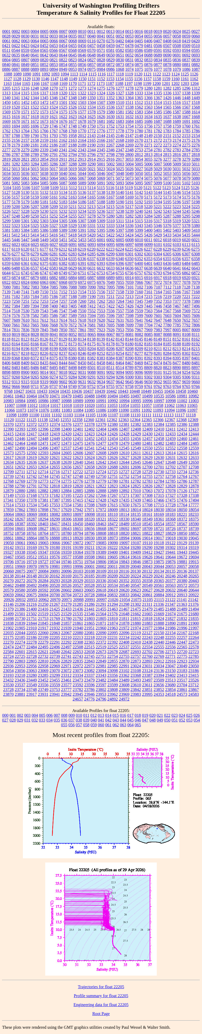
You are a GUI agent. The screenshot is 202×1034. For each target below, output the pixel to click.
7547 (63, 311)
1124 (175, 74)
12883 (54, 490)
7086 (63, 287)
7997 (167, 329)
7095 (111, 287)
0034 (63, 36)
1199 (147, 83)
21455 (101, 609)
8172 (63, 344)
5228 (25, 211)
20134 (158, 571)
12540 (78, 448)
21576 (112, 614)
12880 (20, 490)
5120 (138, 187)
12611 (135, 453)
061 (108, 725)
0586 (139, 50)
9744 (63, 386)
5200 (16, 206)
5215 (110, 206)
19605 (112, 557)
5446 (16, 240)
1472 (44, 102)
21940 (78, 628)
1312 (195, 88)
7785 (177, 325)
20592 (43, 590)
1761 (195, 126)
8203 (82, 348)
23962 (112, 694)
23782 (78, 689)
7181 (6, 296)
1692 (195, 121)
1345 (44, 97)
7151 (53, 292)
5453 (82, 240)
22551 (135, 647)
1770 (82, 131)
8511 (110, 367)
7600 (148, 315)
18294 (43, 519)
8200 (63, 348)
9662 (6, 386)
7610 (25, 320)
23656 (159, 685)
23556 (43, 685)
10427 (19, 391)
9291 (91, 377)
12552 (170, 448)
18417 (54, 524)
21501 (20, 614)
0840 (6, 64)
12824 (124, 486)
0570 (91, 50)
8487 (44, 367)
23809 (124, 689)
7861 (82, 329)
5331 (91, 225)
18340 (135, 519)
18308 (78, 519)
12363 (123, 419)
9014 (44, 372)
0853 (53, 64)
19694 (193, 557)
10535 (159, 396)
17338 (193, 495)
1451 (16, 102)
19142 (8, 547)
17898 (43, 509)
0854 (63, 64)
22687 (124, 651)
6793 (158, 273)
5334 (120, 225)
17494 (193, 500)
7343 (129, 301)
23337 (89, 675)
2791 (53, 154)
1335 (158, 93)
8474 (158, 363)
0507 (167, 45)
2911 (63, 159)
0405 (139, 41)
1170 (73, 83)
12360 (89, 419)
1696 (35, 126)
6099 (148, 244)
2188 (72, 145)
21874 (112, 623)
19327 (8, 552)
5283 (139, 216)
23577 (66, 685)
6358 (195, 258)
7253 (44, 301)
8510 (101, 367)
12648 (170, 462)
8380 (72, 358)
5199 (6, 206)
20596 (54, 590)
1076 (148, 69)
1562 (139, 107)
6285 (91, 254)
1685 (139, 121)
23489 (124, 680)
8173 (72, 344)
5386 (44, 230)
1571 (25, 112)
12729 (147, 472)
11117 (180, 415)
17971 (89, 509)
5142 (139, 192)
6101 (158, 244)
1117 (111, 74)
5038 (44, 173)
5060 (16, 178)
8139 (101, 339)
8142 (110, 339)
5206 (25, 206)
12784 (159, 481)
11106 (102, 415)
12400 (66, 429)
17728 (170, 505)
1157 (147, 79)
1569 (6, 112)
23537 (20, 685)
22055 (31, 633)
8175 (91, 344)
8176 (101, 344)
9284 (72, 377)
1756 (148, 126)
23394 (159, 675)
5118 (119, 187)
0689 (158, 55)
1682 (110, 121)
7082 (25, 287)
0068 (72, 41)
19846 (135, 561)
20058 (193, 566)
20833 (124, 595)
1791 (44, 135)
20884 (159, 595)
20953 (32, 599)
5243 (167, 211)
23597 (101, 685)
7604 (177, 315)
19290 (147, 547)
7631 (120, 320)
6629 (72, 268)
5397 (120, 230)
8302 (186, 353)
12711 (20, 472)
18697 (135, 528)
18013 (124, 509)
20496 (43, 585)
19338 (20, 552)
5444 (195, 235)
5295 (186, 216)
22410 (135, 642)
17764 (182, 505)
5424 (129, 235)
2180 (25, 145)
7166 (177, 292)
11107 (113, 415)
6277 (16, 254)
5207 (35, 206)
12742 (31, 476)
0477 (120, 45)
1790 (35, 135)
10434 (53, 391)
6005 (120, 240)
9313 (16, 382)
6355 (167, 258)
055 (64, 725)
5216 (120, 206)
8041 (54, 334)
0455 (72, 45)
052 (182, 720)
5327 (53, 225)
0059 (186, 36)
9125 (167, 372)
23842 (135, 689)
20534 (112, 585)
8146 (148, 339)
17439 (135, 500)
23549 (31, 685)
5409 (186, 230)
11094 (169, 410)
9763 (167, 386)
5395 (101, 230)
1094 (64, 74)
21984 (159, 628)
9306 (186, 377)
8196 (25, 348)
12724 (101, 472)
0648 (91, 55)
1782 (158, 131)
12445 (8, 438)
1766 (44, 131)
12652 (20, 467)
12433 (170, 434)
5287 (167, 216)
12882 (43, 490)
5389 (63, 230)
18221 (181, 514)
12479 (124, 443)
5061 (25, 178)
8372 (35, 358)
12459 (170, 438)
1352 (110, 97)
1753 (120, 126)
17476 (182, 500)
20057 (182, 566)
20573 (193, 585)
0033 (53, 36)
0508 (177, 45)
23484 (112, 680)
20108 (89, 571)
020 (152, 715)
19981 (54, 566)
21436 (78, 609)
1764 (25, 131)
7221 (186, 296)
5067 (82, 178)
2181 (35, 145)
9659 (186, 382)
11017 (55, 405)
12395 (31, 429)
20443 (193, 580)
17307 (135, 495)
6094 (101, 244)
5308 (91, 221)
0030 (25, 36)
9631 (82, 382)
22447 (182, 642)
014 (108, 715)
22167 (182, 633)
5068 (91, 178)
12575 (20, 453)
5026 (129, 169)
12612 (147, 453)
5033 (195, 169)
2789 (35, 154)
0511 (6, 50)
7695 (110, 325)
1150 (82, 79)
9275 (63, 377)
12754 (135, 476)
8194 (16, 348)
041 (101, 720)
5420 (91, 235)
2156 (16, 140)
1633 (139, 116)
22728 (31, 656)
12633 (193, 457)
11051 (101, 405)
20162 (54, 576)
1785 (186, 131)
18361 (159, 519)
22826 (54, 661)
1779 (129, 131)
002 (20, 715)
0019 (158, 31)
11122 (20, 419)
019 (145, 715)
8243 (72, 353)
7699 (129, 325)
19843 (124, 561)
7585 (44, 315)
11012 (32, 405)
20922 (193, 595)
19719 (31, 561)
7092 (101, 287)
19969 (20, 566)
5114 (91, 187)
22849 (101, 661)
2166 (101, 140)
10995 (136, 401)
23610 (135, 685)
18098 (89, 514)
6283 (72, 254)
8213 (177, 348)
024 (182, 715)
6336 (82, 258)
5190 (120, 202)
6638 (148, 268)
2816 (177, 154)
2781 (158, 150)
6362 (35, 263)
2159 (44, 140)
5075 (148, 178)
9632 (91, 382)
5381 (6, 230)
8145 (139, 339)
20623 (135, 590)
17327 (170, 495)
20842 (135, 595)
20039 (124, 566)
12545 (124, 448)
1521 (25, 107)
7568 (177, 311)
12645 (135, 462)
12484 (182, 443)
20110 (113, 571)
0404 (129, 41)
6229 (167, 249)
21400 (31, 609)
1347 (63, 97)
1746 (53, 126)
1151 (92, 79)
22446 (170, 642)
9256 (195, 372)
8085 (148, 334)
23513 (170, 680)
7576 (16, 315)
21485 (159, 609)
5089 (82, 183)
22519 (101, 647)
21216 (31, 604)
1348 (72, 97)
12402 (89, 429)
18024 (147, 509)
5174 (177, 197)
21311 (147, 604)
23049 (182, 666)
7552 (91, 311)
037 (71, 720)
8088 (167, 334)
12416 (20, 434)
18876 (43, 538)
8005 (177, 329)
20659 (8, 595)
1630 (110, 116)
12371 (20, 424)
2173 (167, 140)
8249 (91, 353)
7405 (72, 306)
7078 (186, 282)
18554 (159, 524)
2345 (101, 150)
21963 (112, 628)
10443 (123, 391)
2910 (53, 159)
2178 (6, 145)
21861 (78, 623)
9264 (25, 377)
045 (130, 720)
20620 (124, 590)
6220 (91, 249)
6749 (63, 273)
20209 (112, 576)
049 (160, 720)
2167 (110, 140)
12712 (31, 472)
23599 (112, 685)
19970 (31, 566)
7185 (44, 296)
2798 (110, 154)
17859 (8, 509)
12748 (78, 476)
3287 (63, 164)
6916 (148, 277)
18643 (66, 528)
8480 (186, 363)
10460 (192, 391)
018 (138, 715)
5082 (16, 183)
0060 (195, 36)
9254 (186, 372)
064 (130, 725)
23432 (8, 680)
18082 (55, 514)
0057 (167, 36)
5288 (177, 216)
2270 (139, 145)
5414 (35, 235)
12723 (89, 472)
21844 (31, 623)
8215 (195, 348)
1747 (63, 126)
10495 (124, 396)
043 (116, 720)
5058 (6, 178)
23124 (147, 670)
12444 (193, 434)
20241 (159, 576)
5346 (158, 225)
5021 (91, 169)
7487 (186, 306)
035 (57, 720)
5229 (35, 211)
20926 (9, 599)
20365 (159, 580)
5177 (6, 202)
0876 (148, 64)
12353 (65, 419)
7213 (129, 296)
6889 (110, 277)
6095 (111, 244)
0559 (25, 50)
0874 (129, 64)
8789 (129, 367)
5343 (139, 225)
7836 (25, 329)
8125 (35, 339)
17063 (147, 490)
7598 (129, 315)
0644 (63, 55)
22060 (43, 633)
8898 (6, 372)
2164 (82, 140)
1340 (6, 97)
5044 (82, 173)
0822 (63, 60)
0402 (120, 41)
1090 (27, 74)
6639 (158, 268)
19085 (101, 543)
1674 (53, 121)
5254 (63, 216)
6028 (63, 244)
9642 (120, 382)
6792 (148, 273)
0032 (44, 36)
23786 (89, 689)
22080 (78, 633)
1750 (91, 126)
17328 (182, 495)
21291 (101, 604)
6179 (53, 249)
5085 (44, 183)
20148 (31, 576)
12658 (89, 467)
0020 (167, 31)
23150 (170, 670)
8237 (63, 353)
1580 (110, 112)
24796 (101, 699)
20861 (147, 595)
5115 (101, 187)
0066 (53, 41)
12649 (182, 462)
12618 (20, 457)
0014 (120, 31)
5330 (82, 225)
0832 (139, 60)
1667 (186, 116)
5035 (16, 173)
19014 (147, 538)
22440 (159, 642)
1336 (167, 93)
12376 (66, 424)
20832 (112, 595)
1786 (195, 131)
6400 (139, 263)
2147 (129, 135)
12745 (54, 476)
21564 (101, 614)
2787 (16, 154)
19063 (32, 543)
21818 (147, 618)
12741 (20, 476)
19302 (170, 547)
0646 (82, 55)
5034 (6, 173)
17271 (124, 495)
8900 (25, 372)
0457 (91, 45)
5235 (91, 211)
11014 (44, 405)
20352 (124, 580)
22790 (8, 661)
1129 (26, 79)
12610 (124, 453)
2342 (72, 150)
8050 (63, 334)
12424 (101, 434)
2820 (16, 159)
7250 (16, 301)
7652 (186, 320)
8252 (101, 353)
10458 (181, 391)
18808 (101, 533)
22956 (31, 666)
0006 (53, 31)
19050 (8, 543)
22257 (182, 637)
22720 (182, 651)
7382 (6, 306)
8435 (44, 363)
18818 (112, 533)
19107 (136, 543)
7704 (148, 325)
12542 (101, 448)
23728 (8, 689)
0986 (110, 69)
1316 (35, 93)
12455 (124, 438)
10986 (43, 401)
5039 (53, 173)
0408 (167, 41)
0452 (44, 45)
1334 (148, 93)
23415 (193, 675)
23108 (135, 670)
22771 (170, 656)
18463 (101, 524)
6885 (82, 277)
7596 (110, 315)
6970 (72, 282)
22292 (66, 642)
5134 (63, 192)
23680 (170, 685)
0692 (186, 55)
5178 (16, 202)
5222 (167, 206)
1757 (158, 126)
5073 (129, 178)
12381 (124, 424)
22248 (159, 637)
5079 (186, 178)
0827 (91, 60)
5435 (186, 235)
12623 (78, 457)
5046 (101, 173)
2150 (158, 135)
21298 (124, 604)
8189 (186, 344)
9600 (53, 382)
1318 (53, 93)
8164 (16, 344)
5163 (72, 197)
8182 (139, 344)
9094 (120, 372)
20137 (193, 571)
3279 (186, 159)
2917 (120, 159)
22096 (124, 633)
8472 (148, 363)
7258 (72, 301)
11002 (182, 401)
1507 (101, 102)
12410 (159, 429)
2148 (139, 135)
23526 (193, 680)
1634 (148, 116)
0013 (110, 31)
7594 (91, 315)
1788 (16, 135)
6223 (110, 249)
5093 (120, 183)
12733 (170, 472)
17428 (101, 500)
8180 (129, 344)
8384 (110, 358)
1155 (129, 79)
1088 (8, 74)
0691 (177, 55)
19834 (112, 561)
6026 (44, 244)
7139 (6, 292)
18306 (66, 519)
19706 (8, 561)
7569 (186, 311)
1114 (83, 74)
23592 (78, 685)
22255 (170, 637)
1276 (110, 88)
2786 (6, 154)
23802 (101, 689)
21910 (31, 628)
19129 (181, 543)
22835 (78, 661)
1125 (185, 74)
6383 (72, 263)
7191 (101, 296)
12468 (31, 443)
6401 (148, 263)
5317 (158, 221)
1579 (101, 112)
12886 (89, 490)
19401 (124, 552)
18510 (135, 524)
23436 (20, 680)
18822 (147, 533)
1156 (138, 79)
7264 (120, 301)
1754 (129, 126)
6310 (16, 258)
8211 (158, 348)
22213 (78, 637)
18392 (31, 524)
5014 (25, 169)
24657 (78, 699)
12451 (78, 438)
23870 (8, 694)
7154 (82, 292)
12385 (170, 424)
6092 (82, 244)
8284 (167, 353)
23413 (182, 675)
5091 (101, 183)
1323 (91, 93)
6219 (82, 249)
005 (42, 715)
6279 (35, 254)
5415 (44, 235)
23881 (20, 694)
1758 (167, 126)
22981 (101, 666)
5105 (16, 187)
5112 (73, 187)
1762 (6, 131)
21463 (112, 609)
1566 (177, 107)
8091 (177, 334)
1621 (53, 116)
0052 (120, 36)
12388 (193, 424)
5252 (53, 216)
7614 (63, 320)
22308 (78, 642)
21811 (124, 618)
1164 (17, 83)
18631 (54, 528)
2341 (63, 150)
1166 (35, 83)
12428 (124, 434)
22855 (112, 661)
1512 (139, 102)
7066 (139, 282)
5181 (44, 202)
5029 (158, 169)
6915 (139, 277)
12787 (193, 481)
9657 (177, 382)
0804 (6, 60)
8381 (82, 358)
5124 (176, 187)
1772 (91, 131)
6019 (177, 240)
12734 (182, 472)
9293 (101, 377)
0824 (82, 60)
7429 (139, 306)
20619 (112, 590)
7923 (101, 329)
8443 (53, 363)
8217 (16, 353)
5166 (101, 197)
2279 (25, 150)
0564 (35, 50)
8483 (16, 367)
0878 (167, 64)
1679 (91, 121)
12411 (170, 429)
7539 (35, 311)
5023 (101, 169)
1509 (110, 102)
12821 (89, 486)
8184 (158, 344)
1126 (194, 74)
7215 (148, 296)
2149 (148, 135)
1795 (63, 135)
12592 (31, 453)
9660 (195, 382)
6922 (6, 282)
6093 (92, 244)
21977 (147, 628)
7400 (53, 306)
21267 (54, 604)
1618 (35, 116)
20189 (101, 576)
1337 (177, 93)
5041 (72, 173)
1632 (129, 116)
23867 (193, 689)
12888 (101, 490)
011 (86, 715)
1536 (110, 107)
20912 (170, 595)
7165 (167, 292)
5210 (63, 206)
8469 (139, 363)
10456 (169, 391)
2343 (82, 150)
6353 (148, 258)
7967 (139, 329)
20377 (170, 580)
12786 (182, 481)
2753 (139, 150)
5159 (35, 197)
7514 (6, 311)
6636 (129, 268)
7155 (91, 292)
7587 (63, 315)
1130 (36, 79)
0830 (120, 60)
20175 (78, 576)
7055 (120, 282)
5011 (195, 164)
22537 (124, 647)
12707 (182, 467)
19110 (147, 543)
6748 (53, 273)
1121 (147, 74)
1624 (82, 116)
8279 (148, 353)
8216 (6, 353)
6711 (16, 273)
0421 (6, 45)
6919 (177, 277)
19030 (182, 538)
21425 (54, 609)
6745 (25, 273)
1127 (8, 79)
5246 (195, 211)
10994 (124, 401)
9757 (120, 386)
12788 (8, 486)
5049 (129, 173)
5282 (129, 216)
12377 (78, 424)
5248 (16, 216)
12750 (101, 476)
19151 (20, 547)
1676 (63, 121)
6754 (110, 273)
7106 (148, 287)
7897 (91, 329)
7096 (120, 287)
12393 (20, 429)
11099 (23, 415)
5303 (44, 221)
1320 (63, 93)
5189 (110, 202)
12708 (193, 467)
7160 (139, 292)
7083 (35, 287)
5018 (63, 169)
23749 (43, 689)
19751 (78, 561)
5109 (54, 187)
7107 (158, 287)
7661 (16, 325)
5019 (72, 169)
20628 (159, 590)
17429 (112, 500)
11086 (101, 410)
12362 (112, 419)
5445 (6, 240)
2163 (72, 140)
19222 (112, 547)
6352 (139, 258)
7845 (44, 329)
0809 (35, 60)
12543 (112, 448)
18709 (147, 528)
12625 (101, 457)
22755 (124, 656)
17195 (66, 495)
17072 (159, 490)
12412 (182, 429)
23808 (112, 689)
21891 (182, 623)
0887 (16, 69)
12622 (66, 457)
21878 (124, 623)
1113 (74, 74)
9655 (167, 382)
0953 (72, 69)
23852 (159, 689)
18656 (89, 528)
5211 (72, 206)
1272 (72, 88)
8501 (91, 367)
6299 (110, 254)
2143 (91, 135)
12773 (43, 481)
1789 (25, 135)
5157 (16, 197)
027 (5, 720)
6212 (63, 249)
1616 (16, 116)
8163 (6, 344)
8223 (35, 353)
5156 (6, 197)
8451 (91, 363)
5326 (44, 225)
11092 (147, 410)
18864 (31, 538)
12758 (170, 476)
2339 (44, 150)
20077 (32, 571)
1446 (177, 97)
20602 (66, 590)
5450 (53, 240)
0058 (177, 36)
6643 (195, 268)
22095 (112, 633)
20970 (55, 599)
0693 (195, 55)
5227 (16, 211)
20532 (101, 585)
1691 (186, 121)
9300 (129, 377)
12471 (43, 443)
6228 (157, 249)
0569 (82, 50)
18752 (8, 533)
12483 (170, 443)
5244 (177, 211)
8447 (72, 363)
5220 (148, 206)
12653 (31, 467)
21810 (112, 618)
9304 (167, 377)
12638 (54, 462)
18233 (193, 514)
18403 (43, 524)
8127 (53, 339)
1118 (120, 74)
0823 (72, 60)
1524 (53, 107)
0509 (186, 45)
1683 (120, 121)
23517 (182, 680)
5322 (6, 225)
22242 (135, 637)
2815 (167, 154)
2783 (177, 150)
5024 (110, 169)
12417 (31, 434)
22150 (159, 633)
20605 (89, 590)
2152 (177, 135)
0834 (158, 60)
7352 (158, 301)
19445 (193, 552)
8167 (44, 344)
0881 (186, 64)
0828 (101, 60)
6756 (129, 273)
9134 (177, 372)
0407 (158, 41)
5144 (158, 192)
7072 (158, 282)
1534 (91, 107)
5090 (91, 183)
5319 (177, 221)
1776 (101, 131)
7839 (35, 329)
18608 (31, 528)
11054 (124, 405)
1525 (63, 107)
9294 (110, 377)
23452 (43, 680)
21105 (148, 599)
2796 (91, 154)
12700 (147, 467)
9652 (158, 382)
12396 (43, 429)
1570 (16, 112)
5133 (53, 192)
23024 (135, 666)
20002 (101, 566)
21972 (124, 628)
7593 (82, 315)
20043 (147, 566)
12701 (159, 467)
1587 (177, 112)
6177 (44, 249)
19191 (66, 547)
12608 (101, 453)
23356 (112, 675)
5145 (167, 192)
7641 (139, 320)
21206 (20, 604)
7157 (110, 292)
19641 (159, 557)
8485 (25, 367)
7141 (25, 292)
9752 (91, 386)
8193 (6, 348)
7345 (139, 301)
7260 (82, 301)
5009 (177, 164)
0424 (35, 45)
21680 (193, 614)
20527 (78, 585)
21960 (101, 628)
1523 (44, 107)
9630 (72, 382)
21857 (66, 623)
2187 (63, 145)
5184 (72, 202)
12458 (159, 438)
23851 (147, 689)
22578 (193, 647)
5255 (72, 216)
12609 (112, 453)
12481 (147, 443)
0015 (129, 31)
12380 (112, 424)
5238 (120, 211)
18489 (124, 524)
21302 (135, 604)
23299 (54, 675)
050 (167, 720)
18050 (182, 509)
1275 (101, 88)
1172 (91, 83)
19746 (66, 561)
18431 (66, 524)
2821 (25, 159)
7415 (101, 306)
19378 (89, 552)
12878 (193, 486)
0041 (101, 36)
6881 (44, 277)
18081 (43, 514)
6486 (6, 268)
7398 (44, 306)
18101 (101, 514)
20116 (124, 571)
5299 (6, 221)
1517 (186, 102)
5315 (139, 221)
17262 (89, 495)
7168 (195, 292)
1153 (110, 79)
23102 (124, 670)
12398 (54, 429)
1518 (195, 102)
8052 (73, 334)
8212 (167, 348)
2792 (63, 154)
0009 (72, 31)
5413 (25, 235)
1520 (16, 107)
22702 (147, 651)
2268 (120, 145)
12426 (112, 434)
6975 (91, 282)
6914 (129, 277)
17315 (159, 495)
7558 (129, 311)
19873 (147, 561)
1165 (26, 83)
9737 (53, 386)
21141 (181, 599)
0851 (35, 64)
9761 (148, 386)
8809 (148, 367)
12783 (147, 481)
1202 (175, 83)
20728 (89, 595)
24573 (182, 694)
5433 (167, 235)
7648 (167, 320)
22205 (54, 637)
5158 (25, 197)
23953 (101, 694)
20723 (78, 595)
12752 (124, 476)
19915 (193, 561)
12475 (78, 443)
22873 (135, 661)
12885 (78, 490)
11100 (34, 415)
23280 (31, 675)
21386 (20, 609)
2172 (158, 140)
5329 (72, 225)
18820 (124, 533)
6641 (177, 268)
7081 (16, 287)
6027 (54, 244)
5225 (195, 206)
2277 (6, 150)
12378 (89, 424)
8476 (167, 363)
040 (93, 720)
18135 (135, 514)
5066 (72, 178)
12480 (135, 443)
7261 (91, 301)
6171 (34, 249)
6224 (119, 249)
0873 (120, 64)
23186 (193, 670)
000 (5, 715)
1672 (35, 121)
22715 (170, 651)
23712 (193, 685)
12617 (8, 457)
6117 (6, 249)
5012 (6, 169)
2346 (110, 150)
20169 (66, 576)
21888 (159, 623)
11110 (135, 415)
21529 (66, 614)
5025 (120, 169)
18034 (170, 509)
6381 (53, 263)
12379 (101, 424)
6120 (25, 249)
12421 (78, 434)
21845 (43, 623)
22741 (66, 656)
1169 (63, 83)
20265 (193, 576)
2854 (44, 159)
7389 (25, 306)
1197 (128, 83)
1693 (6, 126)
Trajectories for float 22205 (101, 987)
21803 (89, 618)
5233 (72, 211)
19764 (89, 561)
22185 (20, 637)
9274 (53, 377)
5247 (6, 216)
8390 (129, 358)
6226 (138, 249)
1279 (139, 88)
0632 (6, 55)
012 (93, 715)
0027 (195, 31)
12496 (43, 448)
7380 (195, 301)
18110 (113, 514)
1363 (120, 97)
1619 (44, 116)
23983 (135, 694)
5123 (166, 187)
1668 (195, 116)
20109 (101, 571)
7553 (101, 311)
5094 (129, 183)
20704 (66, 595)
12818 (54, 486)
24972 (124, 699)
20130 (135, 571)
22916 (170, 661)
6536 (25, 268)
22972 (78, 666)
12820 (78, 486)
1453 (35, 102)
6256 (186, 249)
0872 (110, 64)
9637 (110, 382)
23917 (31, 694)
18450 (78, 524)
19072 (78, 543)
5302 (35, 221)
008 (64, 715)
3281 (6, 164)
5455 (91, 240)
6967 (53, 282)
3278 (177, 159)
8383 (101, 358)
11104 (79, 415)
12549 (135, 448)
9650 (148, 382)
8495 (53, 367)
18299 (54, 519)
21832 (182, 618)
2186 (53, 145)
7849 (53, 329)
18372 (182, 519)
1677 (72, 121)
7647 (158, 320)
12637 (43, 462)
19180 (54, 547)
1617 (25, 116)
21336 (158, 604)
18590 (193, 524)
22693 (135, 651)
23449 (31, 680)
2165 (91, 140)
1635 (158, 116)
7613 (53, 320)
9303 (158, 377)
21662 (135, 614)
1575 (63, 112)
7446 (158, 306)
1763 (16, 131)
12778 (89, 481)
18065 (20, 514)
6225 (129, 249)
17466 (159, 500)
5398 (129, 230)
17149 (8, 495)
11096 (181, 410)
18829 (170, 533)
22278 (31, 642)
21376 (193, 604)
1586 (167, 112)
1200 (156, 83)
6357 (186, 258)
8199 (53, 348)
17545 (43, 505)
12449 (54, 438)
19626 (147, 557)
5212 (82, 206)
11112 (158, 415)
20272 (20, 580)
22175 (8, 637)
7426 (129, 306)
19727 (43, 561)
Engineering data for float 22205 (101, 1004)
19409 (135, 552)
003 (27, 715)
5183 (63, 202)
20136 (181, 571)
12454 (112, 438)
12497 (54, 448)
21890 (170, 623)
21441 (89, 609)
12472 (54, 443)
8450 (82, 363)
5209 (53, 206)
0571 (101, 50)
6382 (63, 263)
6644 (6, 273)
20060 (8, 571)
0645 (72, 55)
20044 (159, 566)
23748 (31, 689)
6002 (110, 240)
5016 (44, 169)
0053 (129, 36)
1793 (53, 135)
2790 (44, 154)
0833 (148, 60)
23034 (159, 666)
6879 (35, 277)
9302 (148, 377)
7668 (53, 325)
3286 (53, 164)
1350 (91, 97)
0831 (129, 60)
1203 (185, 83)
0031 (35, 36)
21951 (89, 628)
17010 (135, 490)
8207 (120, 348)
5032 (186, 169)
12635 (20, 462)
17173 (43, 495)
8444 (63, 363)
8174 (82, 344)
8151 (167, 339)
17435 (124, 500)
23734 (20, 689)
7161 (148, 292)
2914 (91, 159)
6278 (25, 254)
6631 (91, 268)
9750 (82, 386)
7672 (72, 325)
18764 (43, 533)
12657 (78, 467)
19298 (159, 547)
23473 (78, 680)
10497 (135, 396)
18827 (159, 533)
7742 (158, 325)
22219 (101, 637)
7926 (110, 329)
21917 (43, 628)
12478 (112, 443)
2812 (139, 154)
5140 (120, 192)
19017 (159, 538)
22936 (8, 666)
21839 (20, 623)
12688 (112, 467)
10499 (147, 396)
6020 (186, 240)
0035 (72, 36)
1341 (16, 97)
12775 (66, 481)
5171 (148, 197)
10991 (101, 401)
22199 (43, 637)
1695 (25, 126)
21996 (182, 628)
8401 (195, 358)
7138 (195, 287)
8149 (158, 339)
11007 (9, 405)
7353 (167, 301)
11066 (9, 410)
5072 (120, 178)
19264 (124, 547)
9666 (16, 386)
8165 (25, 344)
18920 (78, 538)
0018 (148, 31)
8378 (63, 358)
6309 (6, 258)
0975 (91, 69)
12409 (147, 429)
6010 (139, 240)
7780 (167, 325)
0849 (25, 64)
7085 (54, 287)
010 (79, 715)
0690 (167, 55)
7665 (35, 325)
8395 (177, 358)
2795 (82, 154)
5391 (82, 230)
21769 (54, 618)
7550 (82, 311)
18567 (182, 524)
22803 (20, 661)
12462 (8, 443)
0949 (63, 69)
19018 (170, 538)
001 (12, 715)
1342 (25, 97)
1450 (6, 102)
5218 (139, 206)
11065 (192, 405)
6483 (177, 263)
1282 (167, 88)
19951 (8, 566)
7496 (195, 306)
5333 (110, 225)
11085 (89, 410)
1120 (138, 74)
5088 (72, 183)
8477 (177, 363)
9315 (25, 382)
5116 (110, 187)
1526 (72, 107)
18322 (112, 519)
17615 (112, 505)
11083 (67, 410)
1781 (148, 131)
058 (86, 725)
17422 (89, 500)
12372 (31, 424)
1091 (36, 74)
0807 (25, 60)
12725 (112, 472)
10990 (89, 401)
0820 (44, 60)
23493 (135, 680)
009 (71, 715)
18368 (170, 519)
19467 (8, 557)
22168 (193, 633)
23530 (8, 685)
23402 (170, 675)
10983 (8, 401)
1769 (72, 131)
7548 (72, 311)
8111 (196, 334)
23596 (89, 685)
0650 (110, 55)
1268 (44, 88)
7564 (158, 311)
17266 (101, 495)
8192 (195, 344)
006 (49, 715)
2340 (53, 150)
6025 (35, 244)
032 (35, 720)
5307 (82, 221)
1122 (157, 74)
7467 (177, 306)
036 (64, 720)
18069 (32, 514)
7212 (120, 296)
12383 (147, 424)
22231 (112, 637)
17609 (101, 505)
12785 (170, 481)
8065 (92, 334)
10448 (134, 391)
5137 (91, 192)
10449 (146, 391)
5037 (35, 173)
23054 (8, 670)
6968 (63, 282)
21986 (170, 628)
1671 (25, 121)
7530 (25, 311)
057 (79, 725)
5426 (148, 235)
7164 (158, 292)
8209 (139, 348)
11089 (112, 410)
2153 (186, 135)
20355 (135, 580)
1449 (195, 97)
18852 (193, 533)
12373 (43, 424)
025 (189, 715)
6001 (101, 240)
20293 (54, 580)
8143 (120, 339)
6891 (120, 277)
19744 (54, 561)
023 (174, 715)
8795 (139, 367)
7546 (53, 311)
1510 (120, 102)
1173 (101, 83)
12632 (182, 457)
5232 (63, 211)
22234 (124, 637)
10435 (65, 391)
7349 (148, 301)
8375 (53, 358)
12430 (147, 434)
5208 (44, 206)
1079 (177, 69)
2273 (167, 145)
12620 (43, 457)
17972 (101, 509)
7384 (16, 306)
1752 (110, 126)
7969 (148, 329)
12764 (182, 476)
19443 (182, 552)
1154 (119, 79)
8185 (167, 344)
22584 (8, 651)
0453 (53, 45)
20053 (170, 566)
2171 (148, 140)
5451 (63, 240)
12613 (159, 453)
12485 (193, 443)
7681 (91, 325)
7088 (73, 287)
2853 (35, 159)
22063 (54, 633)
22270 (8, 642)
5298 (195, 216)
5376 (167, 225)
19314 (182, 547)
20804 (101, 595)
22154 (170, 633)
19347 (43, 552)
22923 (182, 661)
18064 (8, 514)
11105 (90, 415)
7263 (110, 301)
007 (57, 715)
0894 (53, 69)
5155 (195, 192)
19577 (66, 557)
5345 (148, 225)
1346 (53, 97)
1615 (6, 116)
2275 (186, 145)
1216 (25, 88)
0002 (16, 31)
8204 (91, 348)
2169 (129, 140)
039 (86, 720)
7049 (110, 282)
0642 (44, 55)
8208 (129, 348)
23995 (147, 694)
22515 (89, 647)
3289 (82, 164)
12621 (54, 457)
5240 (139, 211)
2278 (16, 150)
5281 (120, 216)
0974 (82, 69)
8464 (120, 363)
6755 (120, 273)
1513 (148, 102)
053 (189, 720)
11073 (21, 410)
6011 (148, 240)
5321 (195, 221)
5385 (35, 230)
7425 (120, 306)
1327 (120, 93)
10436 (77, 391)
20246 (170, 576)
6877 (25, 277)
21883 (147, 623)
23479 (89, 680)
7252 (35, 301)
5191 (129, 202)
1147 (54, 79)
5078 (177, 178)
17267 (112, 495)
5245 (186, 211)
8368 (16, 358)
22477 (20, 647)
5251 (44, 216)
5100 (167, 183)
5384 (25, 230)
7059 (129, 282)
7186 (53, 296)
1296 (186, 88)
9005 (35, 372)
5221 (158, 206)
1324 (101, 93)
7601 (158, 315)
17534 (31, 505)
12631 (170, 457)
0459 (110, 45)
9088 (91, 372)
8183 (148, 344)
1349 (82, 97)
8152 (177, 339)
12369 (193, 419)
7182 (16, 296)
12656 (66, 467)
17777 (193, 505)
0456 (82, 45)
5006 (148, 164)
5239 (129, 211)
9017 (53, 372)
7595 (101, 315)
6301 (129, 254)
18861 (8, 538)
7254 (53, 301)
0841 (16, 64)
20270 (8, 580)
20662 (20, 595)
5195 (167, 202)
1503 (82, 102)
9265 (35, 377)
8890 (177, 367)
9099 (148, 372)
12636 (31, 462)
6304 (158, 254)
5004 (129, 164)
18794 (78, 533)
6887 (91, 277)
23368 (135, 675)
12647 (159, 462)
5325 (35, 225)
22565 (182, 647)
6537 (35, 268)
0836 (177, 60)
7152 (63, 292)
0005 (44, 31)
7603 (167, 315)
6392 (91, 263)
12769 (20, 481)
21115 (159, 599)
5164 (82, 197)
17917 (54, 509)
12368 (181, 419)
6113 (186, 244)
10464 (31, 396)
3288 (72, 164)
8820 (158, 367)
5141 (129, 192)
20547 (135, 585)
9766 (195, 386)
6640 (167, 268)
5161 (53, 197)
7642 (148, 320)
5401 (158, 230)
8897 (195, 367)
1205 (6, 88)
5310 (110, 221)
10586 (170, 396)
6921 (195, 277)
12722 (78, 472)
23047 (170, 666)
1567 (186, 107)
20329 (78, 580)
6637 (139, 268)
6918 (167, 277)
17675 (135, 505)
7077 (177, 282)
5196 (177, 202)
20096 (66, 571)
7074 (167, 282)
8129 (63, 339)
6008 (129, 240)
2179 (16, 145)
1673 (44, 121)
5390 (72, 230)
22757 (135, 656)
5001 (101, 164)
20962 (43, 599)
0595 (195, 50)
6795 (177, 273)
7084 (44, 287)
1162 (194, 79)
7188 (72, 296)
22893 (147, 661)
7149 (35, 292)
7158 (120, 292)
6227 (148, 249)
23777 (66, 689)
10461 (8, 396)
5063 (44, 178)
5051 (148, 173)
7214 (139, 296)
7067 (148, 282)
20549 (147, 585)
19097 (124, 543)
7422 (110, 306)
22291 (54, 642)
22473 (193, 642)
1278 (129, 88)
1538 (129, 107)
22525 (112, 647)
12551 (159, 448)
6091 (73, 244)
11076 (44, 410)
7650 (177, 320)
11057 (147, 405)
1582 (129, 112)
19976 (43, 566)
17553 (54, 505)
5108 (45, 187)
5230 (44, 211)
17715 (159, 505)
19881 (182, 561)
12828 (170, 486)
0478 (129, 45)
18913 (66, 538)
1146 (45, 79)
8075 (120, 334)
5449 (44, 240)
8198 (44, 348)
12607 (89, 453)
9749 (72, 386)
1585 (158, 112)
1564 (158, 107)
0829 (110, 60)
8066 (101, 334)
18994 (124, 538)
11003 (193, 401)
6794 (167, 273)
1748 (72, 126)
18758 (20, 533)
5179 (25, 202)
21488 (170, 609)
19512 (31, 557)
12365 (147, 419)
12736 (193, 472)
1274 (91, 88)
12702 (170, 467)
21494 (193, 609)
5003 (120, 164)
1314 (16, 93)
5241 (148, 211)
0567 (63, 50)
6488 (16, 268)
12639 (66, 462)
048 (152, 720)
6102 (167, 244)
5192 (139, 202)
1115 (92, 74)
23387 (147, 675)
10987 (55, 401)
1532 (82, 107)
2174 (177, 140)
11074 (32, 410)
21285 (78, 604)
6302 (139, 254)
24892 (112, 699)
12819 (66, 486)
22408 (124, 642)
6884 (72, 277)
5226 (6, 211)
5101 (177, 183)
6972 (82, 282)
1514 (158, 102)
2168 (120, 140)
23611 (147, 685)
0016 (139, 31)
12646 (147, 462)
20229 (147, 576)
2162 (63, 140)
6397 (129, 263)
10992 (113, 401)
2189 (82, 145)
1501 (63, 102)
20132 (147, 571)
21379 (8, 609)
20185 (89, 576)
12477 (101, 443)
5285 (158, 216)
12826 (147, 486)
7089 (82, 287)
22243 (147, 637)
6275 (195, 249)
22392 (112, 642)
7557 (120, 311)
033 (42, 720)
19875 (159, 561)
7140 (16, 292)
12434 (182, 434)
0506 (158, 45)
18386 (8, 524)
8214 (186, 348)
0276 (110, 41)
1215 (16, 88)
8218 (25, 353)
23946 (89, 694)
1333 (139, 93)
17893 (31, 509)
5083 (25, 183)
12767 (193, 476)
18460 (89, 524)
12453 (101, 438)
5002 (110, 164)
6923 (16, 282)
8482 (6, 367)
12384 (159, 424)
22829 (66, 661)
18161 (147, 514)
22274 (20, 642)
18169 (158, 514)
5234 (82, 211)
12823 (112, 486)
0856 (82, 64)
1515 (167, 102)
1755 (139, 126)
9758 (129, 386)
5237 (110, 211)
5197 (186, 202)
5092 (110, 183)
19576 (54, 557)
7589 (72, 315)
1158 (157, 79)
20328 (66, 580)
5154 (186, 192)
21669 (159, 614)
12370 (8, 424)
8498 (72, 367)
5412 (16, 235)
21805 (101, 618)
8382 (91, 358)
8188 (177, 344)
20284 (43, 580)
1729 (44, 126)
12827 (159, 486)
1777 (110, 131)
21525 (54, 614)
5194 (158, 202)
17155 (20, 495)
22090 (101, 633)
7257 (63, 301)
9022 (72, 372)
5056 (186, 173)
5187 (91, 202)
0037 (82, 36)
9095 (129, 372)
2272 (158, 145)
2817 (186, 154)
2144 (101, 135)
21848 (54, 623)
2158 (35, 140)
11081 (55, 410)
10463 (20, 396)
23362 (124, 675)
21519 (43, 614)
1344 (35, 97)
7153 (72, 292)
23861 (182, 689)
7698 (120, 325)
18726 (170, 528)
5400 (148, 230)
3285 (44, 164)
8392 (148, 358)
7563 (148, 311)
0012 (101, 31)
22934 (193, 661)
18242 (8, 519)
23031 (147, 666)
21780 (66, 618)
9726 (44, 386)
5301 (25, 221)
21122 (170, 599)
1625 (91, 116)
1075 (139, 69)
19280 (135, 547)
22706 (159, 651)
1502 (72, 102)
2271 (148, 145)
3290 (91, 164)
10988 (66, 401)
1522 (35, 107)
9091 (101, 372)
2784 (186, 150)
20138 (8, 576)
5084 (35, 183)
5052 (158, 173)
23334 (78, 675)
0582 (120, 50)
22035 (8, 633)
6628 (63, 268)
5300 (16, 221)
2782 (167, 150)
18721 (159, 528)
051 (174, 720)
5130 (25, 192)
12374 (54, 424)
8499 (82, 367)
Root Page (101, 1013)
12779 (101, 481)
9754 (101, 386)
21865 (89, 623)
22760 (147, 656)
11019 (78, 405)
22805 (31, 661)
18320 (89, 519)
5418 (72, 235)
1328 (129, 93)
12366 (158, 419)
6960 (35, 282)
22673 (101, 651)
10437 (88, 391)
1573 (44, 112)
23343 (101, 675)
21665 (147, 614)
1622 (63, 116)
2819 (6, 159)
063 (123, 725)
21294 (112, 604)
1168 (54, 83)
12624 (89, 457)
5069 (101, 178)
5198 (195, 202)
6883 (63, 277)
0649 (101, 55)
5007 (158, 164)
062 (116, 725)
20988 (78, 599)
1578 (91, 112)
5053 (167, 173)
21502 (31, 614)
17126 (182, 490)
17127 (193, 490)
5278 (91, 216)
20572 (182, 585)
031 (27, 720)
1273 (82, 88)
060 (101, 725)
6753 (101, 273)
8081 (129, 334)
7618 (82, 320)
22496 (54, 647)
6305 (167, 254)
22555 (159, 647)
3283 (25, 164)
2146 (120, 135)
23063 (31, 670)
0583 (129, 50)
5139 (110, 192)
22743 (78, 656)
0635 (16, 55)
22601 (20, 651)
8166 (35, 344)
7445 (148, 306)
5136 (82, 192)
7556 (110, 311)
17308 (147, 495)
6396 (120, 263)
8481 (195, 363)
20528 (89, 585)
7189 (82, 296)
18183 (170, 514)
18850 (182, 533)
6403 (158, 263)
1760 (186, 126)
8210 (148, 348)
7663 (25, 325)
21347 (170, 604)
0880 (177, 64)
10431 (30, 391)
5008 (167, 164)
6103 (177, 244)
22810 (43, 661)
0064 (35, 41)
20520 (54, 585)
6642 (186, 268)
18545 (147, 524)
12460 (182, 438)
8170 (53, 344)
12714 (43, 472)
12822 (101, 486)
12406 (112, 429)
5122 (157, 187)
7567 (167, 311)
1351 (101, 97)
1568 (195, 107)
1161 (185, 79)
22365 (89, 642)
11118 (191, 415)
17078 (170, 490)
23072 (66, 670)
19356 (54, 552)
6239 (176, 249)
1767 (53, 131)
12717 (66, 472)
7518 (16, 311)
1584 (148, 112)
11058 (158, 405)
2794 (72, 154)
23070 (54, 670)
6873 (6, 277)
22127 (147, 633)
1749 (82, 126)
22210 (66, 637)
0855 (72, 64)
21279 (66, 604)
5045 (91, 173)
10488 (89, 396)
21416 (43, 609)
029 (20, 720)
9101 (158, 372)
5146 (177, 192)
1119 (129, 74)
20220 (124, 576)
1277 (120, 88)
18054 (193, 509)
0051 (110, 36)
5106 (26, 187)
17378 (31, 500)
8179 (120, 344)
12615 (182, 453)
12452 (89, 438)
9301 (139, 377)
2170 (139, 140)
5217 (129, 206)
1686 (148, 121)
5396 (110, 230)
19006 (135, 538)
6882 (53, 277)
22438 (147, 642)
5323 (16, 225)
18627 (43, 528)
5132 (44, 192)
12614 (170, 453)
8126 (44, 339)
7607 (6, 320)
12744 (43, 476)
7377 (177, 301)
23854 (170, 689)
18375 (193, 519)
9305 (177, 377)
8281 (158, 353)
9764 (177, 386)
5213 (91, 206)
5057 (195, 173)
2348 (129, 150)
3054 (139, 159)
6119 (16, 249)
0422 (16, 45)
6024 (25, 244)
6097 (129, 244)
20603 (78, 590)
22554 (147, 647)
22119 (135, 633)
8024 (25, 334)
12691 (124, 467)
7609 (16, 320)
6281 (53, 254)
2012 (82, 135)
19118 (159, 543)
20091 (55, 571)
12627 (124, 457)
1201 (166, 83)
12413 (193, 429)
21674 (170, 614)
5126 (195, 187)
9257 (6, 377)
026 (197, 715)
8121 (16, 339)
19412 (147, 552)
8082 (139, 334)
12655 (54, 467)
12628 (135, 457)
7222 (195, 296)
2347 (120, 150)
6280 (44, 254)
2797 (101, 154)
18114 (124, 514)
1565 (167, 107)
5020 (82, 169)
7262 (101, 301)
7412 (91, 306)
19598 (89, 557)
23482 (101, 680)
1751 (101, 126)
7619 (91, 320)
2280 (35, 150)
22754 (112, 656)
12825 (135, 486)
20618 (101, 590)
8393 (158, 358)
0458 (101, 45)
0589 (148, 50)
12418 (43, 434)
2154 (195, 135)
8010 (6, 334)
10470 (43, 396)
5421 (101, 235)
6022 (6, 244)
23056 (20, 670)
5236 (101, 211)
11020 (89, 405)
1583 (139, 112)
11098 (11, 415)
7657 (195, 320)
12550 (147, 448)
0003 (25, 31)
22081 (89, 633)
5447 (25, 240)
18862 (20, 538)
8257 (129, 353)
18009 (112, 509)
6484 (186, 263)
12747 (66, 476)
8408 (16, 363)
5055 (177, 173)
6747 (44, 273)
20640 (182, 590)
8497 (63, 367)
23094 (101, 670)
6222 (101, 249)
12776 (78, 481)
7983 (158, 329)
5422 (110, 235)
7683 (101, 325)
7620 (101, 320)
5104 (7, 187)
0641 (35, 55)
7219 (167, 296)
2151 (167, 135)
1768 (63, 131)
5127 (6, 192)
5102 (186, 183)
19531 (43, 557)
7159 (129, 292)
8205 (101, 348)
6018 (167, 240)
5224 (186, 206)
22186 (31, 637)
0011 (91, 31)
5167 (110, 197)
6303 (148, 254)
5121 (147, 187)
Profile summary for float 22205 (101, 995)
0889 (35, 69)
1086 (186, 69)
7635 (129, 320)
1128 (17, 79)
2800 (129, 154)
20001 (89, 566)
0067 (63, 41)
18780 (66, 533)
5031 (177, 169)
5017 (53, 169)
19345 (31, 552)
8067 (111, 334)
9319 (44, 382)
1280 (148, 88)
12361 (100, 419)
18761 (31, 533)
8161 (186, 339)
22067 (66, 633)
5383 (16, 230)
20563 (170, 585)
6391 (82, 263)
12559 (193, 448)
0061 (6, 41)
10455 (158, 391)
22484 (31, 647)
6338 (101, 258)
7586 (53, 315)
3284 (35, 164)
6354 (158, 258)
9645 (129, 382)
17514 (8, 505)
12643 (112, 462)
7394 (35, 306)
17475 (170, 500)
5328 (63, 225)
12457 (147, 438)
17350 (20, 500)
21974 (135, 628)
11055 (135, 405)
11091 (135, 410)
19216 (101, 547)
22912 (159, 661)
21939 (66, 628)
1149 (73, 79)
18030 (159, 509)
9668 (25, 386)
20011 (112, 566)
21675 (182, 614)
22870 (124, 661)
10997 (159, 401)
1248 (35, 88)
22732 (43, 656)
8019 (16, 334)
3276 (158, 159)
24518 (170, 694)
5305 (63, 221)
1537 (120, 107)
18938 (101, 538)
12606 (78, 453)
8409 (25, 363)
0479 (139, 45)
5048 (120, 173)
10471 (54, 396)
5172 (158, 197)
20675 (31, 595)
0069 (82, 41)
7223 (6, 301)
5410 (195, 230)
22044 (20, 633)
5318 (167, 221)
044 (123, 720)
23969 (124, 694)
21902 (8, 628)
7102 (139, 287)
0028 (6, 36)
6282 (63, 254)
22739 (54, 656)
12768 (8, 481)
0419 (186, 41)
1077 (158, 69)
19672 (182, 557)
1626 (101, 116)
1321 (72, 93)
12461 (193, 438)
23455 (54, 680)
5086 (53, 183)
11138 (43, 419)
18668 (101, 528)
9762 (158, 386)
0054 (139, 36)
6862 (186, 273)
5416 (53, 235)
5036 (25, 173)
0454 (63, 45)
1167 (45, 83)
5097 (148, 183)
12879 (8, 490)
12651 (8, 467)
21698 (8, 618)
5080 (195, 178)
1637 (167, 116)
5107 (35, 187)
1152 (101, 79)
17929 (66, 509)
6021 (195, 240)
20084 (43, 571)
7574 (6, 315)
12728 (135, 472)
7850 (63, 329)
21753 (43, 618)
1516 (177, 102)
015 (116, 715)
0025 (186, 31)
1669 (6, 121)
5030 (167, 169)
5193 (148, 202)
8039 (44, 334)
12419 (54, 434)
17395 (66, 500)
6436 (167, 263)
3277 (167, 159)
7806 (195, 325)
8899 (16, 372)
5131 (35, 192)
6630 (82, 268)
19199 (78, 547)
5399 (139, 230)
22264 (193, 637)
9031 (82, 372)
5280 (110, 216)
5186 (82, 202)
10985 (32, 401)
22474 (8, 647)
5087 (63, 183)
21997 (193, 628)
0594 (186, 50)
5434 (177, 235)
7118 (177, 287)
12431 (159, 434)
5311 (120, 221)
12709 (8, 472)
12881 (31, 490)
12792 (43, 486)
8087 (158, 334)
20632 (170, 590)
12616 (193, 453)
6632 (101, 268)
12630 (159, 457)
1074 (129, 69)
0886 (6, 69)
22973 (89, 666)
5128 (16, 192)
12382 (135, 424)
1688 (167, 121)
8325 (195, 353)
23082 (89, 670)
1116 (102, 74)
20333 (89, 580)
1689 (177, 121)
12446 (20, 438)
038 (79, 720)
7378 (186, 301)
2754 (148, 150)
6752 (91, 273)
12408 (135, 429)
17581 (78, 505)
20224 (135, 576)
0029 (16, 36)
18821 (135, 533)
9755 (110, 386)
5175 (186, 197)
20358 (147, 580)
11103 (68, 415)
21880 (135, 623)
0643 (53, 55)
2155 (6, 140)
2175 (186, 140)
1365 (139, 97)
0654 (139, 55)
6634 (120, 268)
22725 (20, 656)
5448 (35, 240)
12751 (112, 476)
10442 (111, 391)
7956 (129, 329)
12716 (54, 472)
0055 (148, 36)
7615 (72, 320)
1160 (175, 79)
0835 (167, 60)
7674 (82, 325)
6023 (16, 244)
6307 (186, 254)
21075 (136, 599)
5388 (53, 230)
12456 (135, 438)
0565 (44, 50)
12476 (89, 443)
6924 (25, 282)
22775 (182, 656)
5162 (63, 197)
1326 (110, 93)
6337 (91, 258)
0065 (44, 41)
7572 (195, 311)
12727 (124, 472)
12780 (112, 481)
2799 (120, 154)
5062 (35, 178)
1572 (35, 112)
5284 (148, 216)
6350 (129, 258)
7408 (82, 306)
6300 (120, 254)
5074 (139, 178)
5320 (186, 221)
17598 (89, 505)
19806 (101, 561)
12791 (31, 486)
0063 (25, 41)
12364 (135, 419)
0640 (25, 55)
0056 (158, 36)
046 (138, 720)
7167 (186, 292)
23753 (54, 689)
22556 (170, 647)
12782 (135, 481)
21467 (124, 609)
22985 (112, 666)
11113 (169, 415)
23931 (43, 694)
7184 (35, 296)
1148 (64, 79)
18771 (54, 533)
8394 (167, 358)
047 (145, 720)
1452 (25, 102)
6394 (110, 263)
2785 (195, 150)
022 (167, 715)
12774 (54, 481)
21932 (54, 628)
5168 (120, 197)
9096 (139, 372)
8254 (120, 353)
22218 (89, 637)
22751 (101, 656)
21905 (20, 628)
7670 (63, 325)
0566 (53, 50)
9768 (8, 391)
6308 (195, 254)
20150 (43, 576)
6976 (101, 282)
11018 (67, 405)
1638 (177, 116)
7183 (25, 296)
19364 (78, 552)
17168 (31, 495)
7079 (195, 282)
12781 (124, 481)
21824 (159, 618)
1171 (82, 83)
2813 (148, 154)
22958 (43, 666)
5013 (16, 169)
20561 (159, 585)
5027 (139, 169)
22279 (43, 642)
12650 (193, 462)
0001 (6, 31)
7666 (44, 325)
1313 (6, 93)
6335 (72, 258)
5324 (25, 225)
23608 (124, 685)
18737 (182, 528)
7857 (72, 329)
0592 (167, 50)
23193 (8, 675)
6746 (35, 273)
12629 (147, 457)
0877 (158, 64)
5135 (72, 192)
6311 (25, 258)
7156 (101, 292)
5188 (101, 202)
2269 (129, 145)
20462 (8, 585)
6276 (6, 254)
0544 (16, 50)
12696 (135, 467)
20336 (101, 580)
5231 (53, 211)
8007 (186, 329)
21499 (8, 614)
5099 (158, 183)
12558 (182, 448)
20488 (20, 585)
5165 (91, 197)
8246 (82, 353)
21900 (193, 623)
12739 (8, 476)
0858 (101, 64)
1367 (158, 97)
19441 (170, 552)
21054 (124, 599)
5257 (82, 216)
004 (35, 715)
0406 (148, 41)
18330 (124, 519)
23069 (43, 670)
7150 (44, 292)
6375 (44, 263)
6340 (120, 258)
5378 (186, 225)
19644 (170, 557)
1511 (129, 102)
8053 (82, 334)
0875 (139, 64)
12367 (170, 419)
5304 (53, 221)
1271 (63, 88)
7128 (186, 287)
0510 (195, 45)
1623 (72, 116)
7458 (167, 306)
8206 (110, 348)
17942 (78, 509)
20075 (20, 571)
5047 (110, 173)
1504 (91, 102)
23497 (147, 680)
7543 (44, 311)
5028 (148, 169)
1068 (120, 69)
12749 (89, 476)
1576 (72, 112)
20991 (90, 599)
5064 (53, 178)
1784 (177, 131)
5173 (167, 197)
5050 (139, 173)
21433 (66, 609)
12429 (135, 434)
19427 (159, 552)
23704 (182, 685)
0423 (25, 45)
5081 (6, 183)
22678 (112, 651)
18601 (20, 528)
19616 (135, 557)
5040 (63, 173)
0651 (120, 55)
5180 (35, 202)
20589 (31, 590)
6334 (63, 258)
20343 (112, 580)
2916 (110, 159)
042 (108, 720)
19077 (89, 543)
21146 (8, 604)
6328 (44, 258)
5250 (35, 216)
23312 (66, 675)
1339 (195, 93)
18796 (89, 533)
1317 (44, 93)
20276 (31, 580)
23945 (78, 694)
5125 (185, 187)
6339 (110, 258)
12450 (66, 438)
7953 (120, 329)
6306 (177, 254)
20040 (135, 566)
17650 (124, 505)
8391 (139, 358)
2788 (25, 154)
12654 (43, 467)
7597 (120, 315)
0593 (177, 50)
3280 (195, 159)
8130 (72, 339)
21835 (193, 618)
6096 (120, 244)
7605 (186, 315)
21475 (135, 609)
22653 (78, 651)
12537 (66, 448)
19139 (193, 543)
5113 (82, 187)
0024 (177, 31)
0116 (91, 41)
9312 (6, 382)
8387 (120, 358)
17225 (78, 495)
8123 (25, 339)
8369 (25, 358)
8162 (195, 339)
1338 (186, 93)
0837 (186, 60)
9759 (139, 386)
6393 (101, 263)
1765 (35, 131)
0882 (195, 64)
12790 (20, 486)
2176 (195, 140)
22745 (89, 656)
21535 (78, 614)
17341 (8, 500)
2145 (110, 135)
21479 (147, 609)
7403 (63, 306)
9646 (139, 382)
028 (12, 720)
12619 (31, 457)
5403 (177, 230)
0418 (177, 41)
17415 (78, 500)
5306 (72, 221)
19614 (124, 557)
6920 (186, 277)
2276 (195, 145)
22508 (78, 647)
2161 (53, 140)
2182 (44, 145)
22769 (159, 656)
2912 (72, 159)
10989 (78, 401)
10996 (147, 401)
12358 (77, 419)
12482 (159, 443)
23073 (78, 670)
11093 (158, 410)
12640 (78, 462)
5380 (195, 225)
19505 (20, 557)
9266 (44, 377)
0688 (148, 55)
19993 (66, 566)
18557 (170, 524)
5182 (53, 202)
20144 (20, 576)
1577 (82, 112)
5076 (158, 178)
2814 (158, 154)
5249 (25, 216)
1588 (186, 112)
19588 (78, 557)
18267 (20, 519)
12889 (112, 490)
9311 (195, 377)
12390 (8, 429)
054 (197, 720)
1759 (177, 126)
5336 (129, 225)
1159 (166, 79)
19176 (43, 547)
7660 (6, 325)
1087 (195, 69)
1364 (129, 97)
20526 (66, 585)
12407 (124, 429)
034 (49, 720)
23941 (54, 694)
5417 (63, 235)
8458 (101, 363)
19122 (170, 543)
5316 (148, 221)
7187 (63, 296)
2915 (101, 159)
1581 (120, 112)
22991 (124, 666)
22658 (89, 651)
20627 (147, 590)
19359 (66, 552)
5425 (139, 235)
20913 (182, 595)
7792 (186, 325)
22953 (20, 666)
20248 (182, 576)
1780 (139, 131)
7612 (44, 320)
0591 (158, 50)
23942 (66, 694)
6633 (110, 268)
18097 (78, 514)
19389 (101, 552)
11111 (147, 415)
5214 (101, 206)
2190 (91, 145)
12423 (89, 434)
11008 (21, 405)
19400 (112, 552)
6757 (139, 273)
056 (71, 725)
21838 (8, 623)
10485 (78, 396)
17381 (43, 500)
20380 (182, 580)
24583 (193, 694)
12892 (124, 490)
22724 (8, 656)
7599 (139, 315)
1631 (120, 116)
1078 (167, 69)
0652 (129, 55)
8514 (120, 367)
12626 (112, 457)
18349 (147, 519)
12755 (147, 476)
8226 (44, 353)
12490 (20, 448)
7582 (35, 315)
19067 (66, 543)
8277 (139, 353)
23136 (159, 670)
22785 (193, 656)
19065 (43, 543)
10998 (170, 401)
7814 (6, 329)
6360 (16, 263)
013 (101, 715)
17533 (20, 505)
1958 (72, 135)
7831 (16, 329)
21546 (89, 614)
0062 (16, 41)
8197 (35, 348)
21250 (43, 604)
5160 (44, 197)
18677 (112, 528)
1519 (6, 107)
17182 (54, 495)
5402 (167, 230)
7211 (110, 296)
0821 (53, 60)
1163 (7, 83)
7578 (25, 315)
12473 (66, 443)
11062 (169, 405)
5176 (195, 197)
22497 (66, 647)
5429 (158, 235)
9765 (186, 386)
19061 (20, 543)
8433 (35, 363)
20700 (54, 595)
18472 (112, 524)
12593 (43, 453)
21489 (182, 609)
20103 (78, 571)
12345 (54, 419)
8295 (177, 353)
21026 (113, 599)
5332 (101, 225)
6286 (101, 254)
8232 (53, 353)
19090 (113, 543)
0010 (82, 31)
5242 (158, 211)
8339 (6, 358)
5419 (82, 235)
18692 (124, 528)
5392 (91, 230)
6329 (53, 258)
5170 (139, 197)
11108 (124, 415)
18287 (31, 519)
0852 (44, 64)
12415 (8, 434)
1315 (25, 93)
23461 (66, 680)
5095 (139, 183)
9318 (35, 382)
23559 (54, 685)
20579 (8, 590)
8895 (186, 367)
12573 (8, 453)
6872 (195, 273)
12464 (20, 443)
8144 (129, 339)
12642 (101, 462)
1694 (16, 126)
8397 (186, 358)
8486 (35, 367)
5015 (35, 169)
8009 (195, 329)
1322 (82, 93)
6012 (158, 240)
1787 (6, 135)
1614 (195, 112)
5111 (64, 187)
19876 (170, 561)
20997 (101, 599)
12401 (78, 429)
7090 (92, 287)
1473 (53, 102)
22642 (66, 651)
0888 (25, 69)
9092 (110, 372)
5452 (72, 240)
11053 (112, 405)
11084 (78, 410)
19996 (78, 566)
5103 (195, 183)
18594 (8, 528)
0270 (101, 41)
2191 (101, 145)
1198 (138, 83)
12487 (8, 448)
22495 (43, 647)
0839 (195, 60)
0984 (101, 69)
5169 (129, 197)
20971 (67, 599)
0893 (44, 69)
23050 (193, 666)
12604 (54, 453)
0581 (110, 50)
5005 (139, 164)
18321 (101, 519)
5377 (177, 225)
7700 (139, 325)
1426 (167, 97)
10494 (112, 396)
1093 (55, 74)
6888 (101, 277)
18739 (193, 528)
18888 (54, 538)
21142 (193, 599)
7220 (177, 296)
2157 (25, 140)
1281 (158, 88)
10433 (42, 391)
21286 (89, 604)
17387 (54, 500)
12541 (89, 448)
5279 (101, 216)
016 (123, 715)
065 (138, 725)
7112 (167, 287)
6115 (195, 244)
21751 (31, 618)
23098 (112, 670)
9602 (63, 382)
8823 (167, 367)
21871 (101, 623)
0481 (148, 45)
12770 (31, 481)
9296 (120, 377)
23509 (159, 680)
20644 (193, 590)
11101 (45, 415)
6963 (44, 282)
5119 (129, 187)
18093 (66, 514)
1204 (194, 83)
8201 (72, 348)
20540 (124, 585)
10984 (20, 401)
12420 (66, 434)
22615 (31, 651)
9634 (101, 382)
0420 (195, 41)
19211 (89, 547)
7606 (195, 315)
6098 (139, 244)
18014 (135, 509)
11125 (31, 419)
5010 (186, 164)
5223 (177, 206)
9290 (82, 377)
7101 (129, 287)
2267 (110, 145)
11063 (181, 405)
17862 (20, 509)
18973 (112, 538)
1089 (17, 74)
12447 (31, 438)
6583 (53, 268)
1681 (101, 121)
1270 (53, 88)
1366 (148, 97)
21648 (124, 614)
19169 (31, 547)
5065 (63, 178)
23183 (182, 670)
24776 (89, 699)
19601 (101, 557)
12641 (89, 462)
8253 (110, 353)
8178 (110, 344)
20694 (43, 595)
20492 (31, 585)
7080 (6, 287)
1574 (53, 112)
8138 (91, 339)
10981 (182, 396)
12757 (159, 476)
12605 (66, 453)
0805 (16, 60)
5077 (167, 178)
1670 (16, 121)
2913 (82, 159)
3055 (148, 159)
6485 (195, 263)
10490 (101, 396)
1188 (119, 83)
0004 (35, 31)
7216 (158, 296)
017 (130, 715)
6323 (35, 258)
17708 (147, 505)
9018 (63, 372)
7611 (35, 320)
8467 (129, 363)
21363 (181, 604)
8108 (186, 334)
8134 (82, 339)
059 (93, 725)
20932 (20, 599)
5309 (101, 221)
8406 (6, 363)
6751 (82, 273)
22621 (43, 651)
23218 (20, 675)
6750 (72, 273)
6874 (16, 277)
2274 (177, 145)
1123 (166, 74)
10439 (100, 391)
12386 (182, 424)
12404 (101, 429)
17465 (147, 500)
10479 (66, 396)
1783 (167, 131)
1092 (46, 74)
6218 (72, 249)
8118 (6, 339)
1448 (186, 97)
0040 (91, 36)
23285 (43, 675)
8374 (44, 358)
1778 (120, 131)
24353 (159, 694)
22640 (54, 651)
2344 (91, 150)
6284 (82, 254)
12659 (101, 467)
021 (160, 715)
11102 (57, 415)
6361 (25, 263)
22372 (101, 642)
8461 (110, 363)
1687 (158, 121)
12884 (66, 490)
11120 (9, 419)
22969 (54, 666)
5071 (110, 178)
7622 (110, 320)
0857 (91, 64)
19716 (20, 561)
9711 (35, 386)
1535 (101, 107)
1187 (110, 83)
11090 (124, 410)
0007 (63, 31)
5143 (148, 192)
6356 (177, 258)
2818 (195, 154)
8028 (35, 334)
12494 (31, 448)
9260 (16, 377)
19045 (193, 538)
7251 (25, 301)
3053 (129, 159)
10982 (193, 396)
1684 (129, 121)
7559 (139, 311)
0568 (72, 50)
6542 (44, 268)
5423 (120, 235)
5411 (6, 235)
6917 (158, 277)
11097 (192, 410)
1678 (82, 121)
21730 (20, 618)
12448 (43, 438)
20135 (170, 571)
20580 (20, 590)
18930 (89, 538)
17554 (66, 505)
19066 (55, 543)
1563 (148, 107)
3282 (16, 164)
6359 (6, 263)
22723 (193, 651)
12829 (182, 486)
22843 (89, 661)
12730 (159, 472)
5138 (101, 192)
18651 (78, 528)
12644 (124, 462)
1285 (177, 88)
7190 (91, 296)
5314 (129, 221)
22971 (66, 666)
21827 (170, 618)
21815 (135, 618)
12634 (8, 462)
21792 (78, 618)
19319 (193, 547)
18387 (20, 524)
